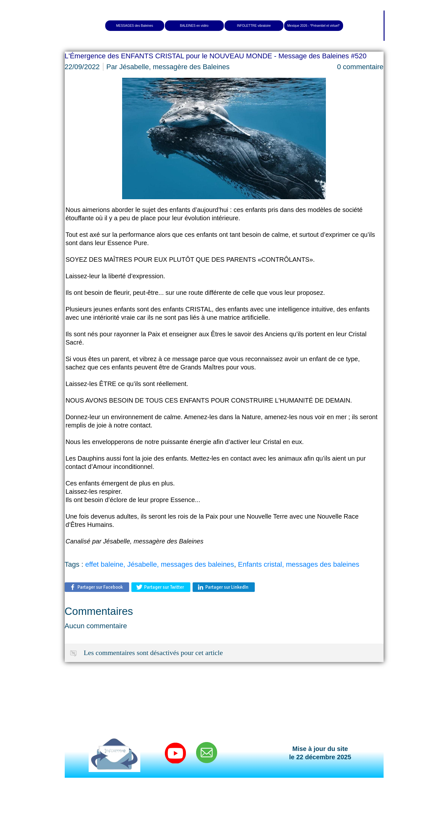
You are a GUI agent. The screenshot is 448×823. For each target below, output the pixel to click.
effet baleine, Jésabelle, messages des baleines (159, 564)
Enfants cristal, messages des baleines (298, 564)
